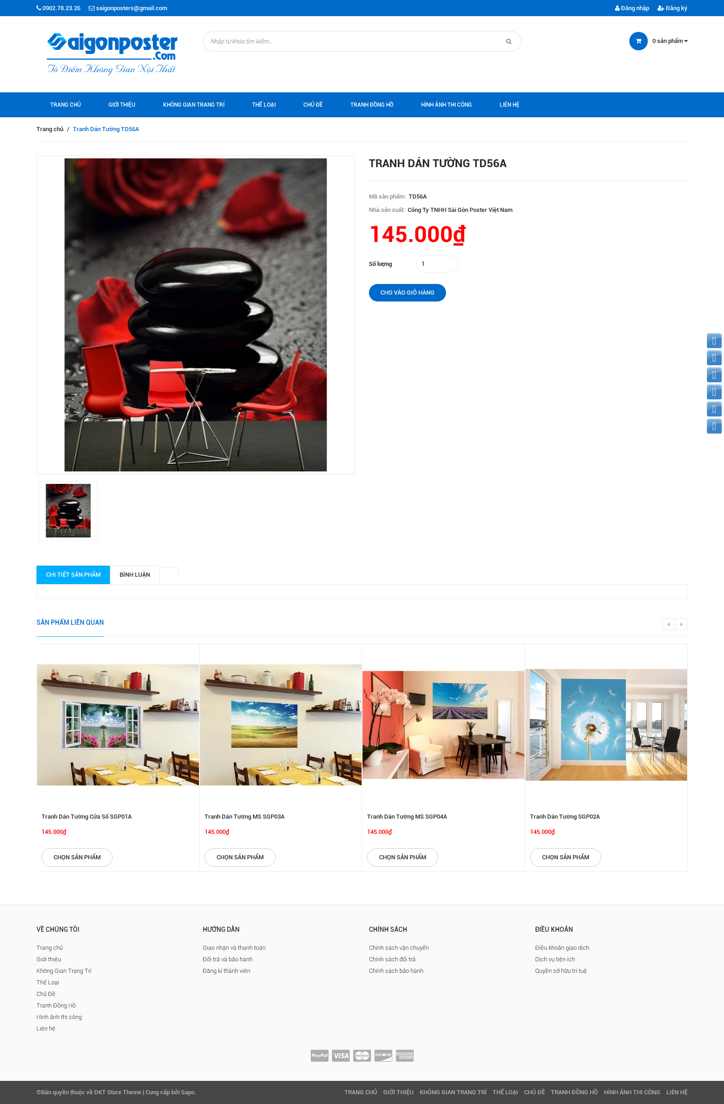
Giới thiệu (122, 105)
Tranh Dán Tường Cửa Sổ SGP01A (87, 816)
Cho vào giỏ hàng (407, 292)
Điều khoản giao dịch (562, 947)
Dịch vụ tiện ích (555, 959)
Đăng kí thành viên (226, 970)
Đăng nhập (632, 8)
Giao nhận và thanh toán (234, 947)
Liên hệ (509, 105)
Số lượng (380, 263)
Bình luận (135, 574)
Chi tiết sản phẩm (73, 574)
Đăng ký (673, 8)
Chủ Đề (313, 105)
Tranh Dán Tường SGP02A (565, 816)
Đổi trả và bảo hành (228, 959)
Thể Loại (264, 105)
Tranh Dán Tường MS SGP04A (407, 816)
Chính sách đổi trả (392, 959)
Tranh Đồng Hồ (371, 105)
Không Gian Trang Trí (193, 105)
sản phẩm (670, 40)
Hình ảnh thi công (446, 105)
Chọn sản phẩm (77, 857)
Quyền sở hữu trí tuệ (561, 970)
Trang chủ (65, 105)
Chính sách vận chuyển (399, 947)
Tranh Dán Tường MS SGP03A (244, 816)
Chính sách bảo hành (396, 970)
